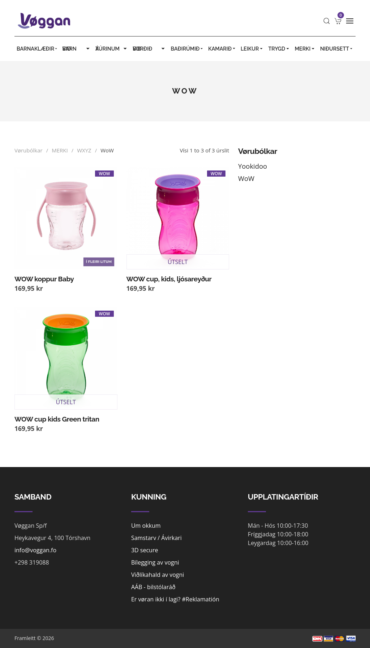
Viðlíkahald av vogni (157, 575)
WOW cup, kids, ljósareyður (169, 279)
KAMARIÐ (222, 49)
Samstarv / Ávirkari (156, 538)
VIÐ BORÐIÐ (149, 49)
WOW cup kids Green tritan (56, 419)
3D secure (144, 550)
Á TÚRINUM (111, 49)
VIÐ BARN (76, 49)
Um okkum (146, 526)
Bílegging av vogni (155, 562)
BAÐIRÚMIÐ (187, 49)
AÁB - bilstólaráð (153, 587)
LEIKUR (252, 49)
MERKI (305, 49)
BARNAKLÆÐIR (37, 49)
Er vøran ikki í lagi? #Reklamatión (175, 599)
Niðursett (336, 49)
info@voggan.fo (35, 550)
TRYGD (279, 49)
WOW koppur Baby (44, 279)
